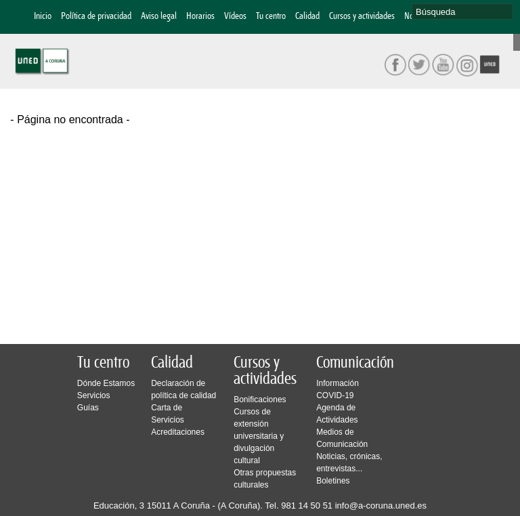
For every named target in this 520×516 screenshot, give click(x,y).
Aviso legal (159, 16)
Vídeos (235, 16)
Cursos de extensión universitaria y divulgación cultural (259, 436)
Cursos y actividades (362, 16)
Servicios (93, 395)
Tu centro (271, 16)
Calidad (307, 16)
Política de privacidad (96, 16)
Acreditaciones (177, 432)
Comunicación (355, 363)
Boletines (332, 481)
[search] (462, 11)
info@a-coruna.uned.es (381, 505)
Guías (88, 407)
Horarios (200, 16)
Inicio (42, 16)
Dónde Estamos (106, 383)
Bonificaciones (260, 399)
